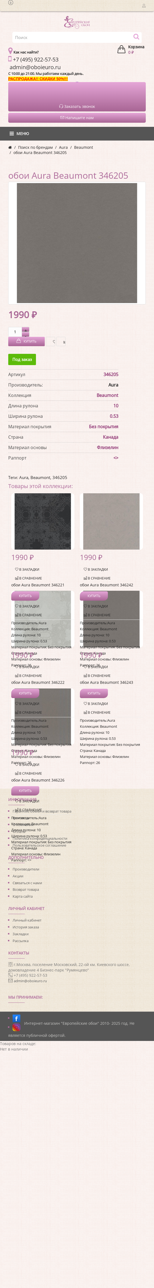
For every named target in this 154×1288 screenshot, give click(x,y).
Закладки (21, 933)
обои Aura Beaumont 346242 (106, 584)
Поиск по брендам (35, 147)
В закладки (52, 341)
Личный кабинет (27, 920)
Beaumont (83, 147)
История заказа (26, 927)
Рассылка (21, 940)
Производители (26, 869)
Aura (63, 147)
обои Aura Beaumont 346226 (38, 780)
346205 (59, 477)
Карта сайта (23, 896)
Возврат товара (26, 889)
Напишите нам (77, 117)
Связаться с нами (27, 882)
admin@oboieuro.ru (30, 980)
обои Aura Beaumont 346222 (38, 682)
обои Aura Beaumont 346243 (106, 682)
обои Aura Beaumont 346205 (40, 152)
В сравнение (63, 341)
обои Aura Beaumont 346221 (38, 584)
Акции (18, 875)
